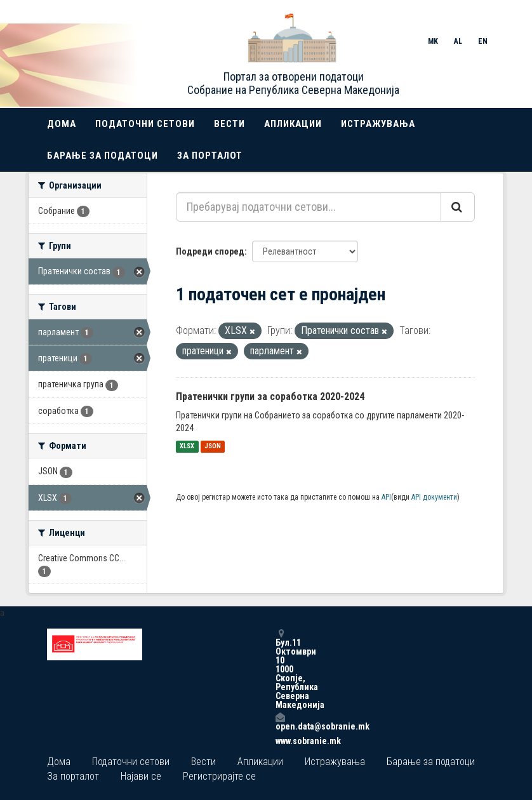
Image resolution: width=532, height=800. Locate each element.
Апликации (293, 124)
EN (483, 41)
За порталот (210, 155)
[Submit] (458, 207)
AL (458, 41)
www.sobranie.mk (280, 741)
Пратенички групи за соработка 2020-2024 (270, 396)
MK (433, 41)
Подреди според (210, 251)
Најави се (141, 776)
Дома (61, 124)
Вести (229, 124)
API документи (434, 497)
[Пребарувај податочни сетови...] (308, 207)
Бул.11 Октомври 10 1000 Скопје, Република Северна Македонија (280, 669)
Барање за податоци (102, 155)
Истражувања (378, 124)
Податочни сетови (145, 124)
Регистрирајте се (219, 776)
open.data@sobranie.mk (280, 721)
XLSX (187, 447)
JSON (212, 447)
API (386, 497)
